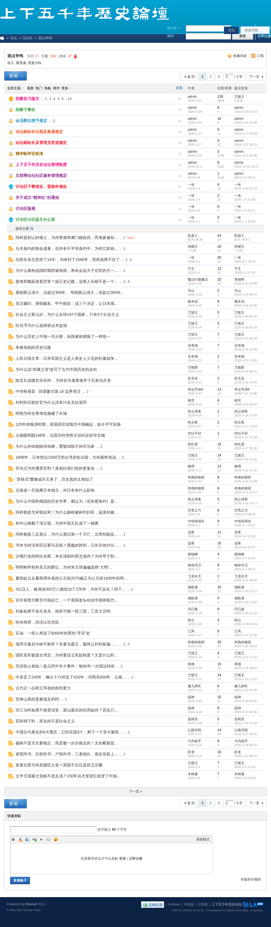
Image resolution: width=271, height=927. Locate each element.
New (130, 238)
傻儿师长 (194, 686)
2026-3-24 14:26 (245, 122)
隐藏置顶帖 (179, 99)
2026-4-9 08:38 (244, 514)
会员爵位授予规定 (31, 120)
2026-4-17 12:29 (245, 437)
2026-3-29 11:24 (245, 613)
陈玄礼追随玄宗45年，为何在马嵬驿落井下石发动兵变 (63, 380)
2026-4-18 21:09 (245, 415)
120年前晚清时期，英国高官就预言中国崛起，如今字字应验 (68, 424)
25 (219, 642)
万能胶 (193, 367)
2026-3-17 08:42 (245, 734)
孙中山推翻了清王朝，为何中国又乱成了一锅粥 (57, 523)
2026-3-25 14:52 (245, 657)
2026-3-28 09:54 (245, 624)
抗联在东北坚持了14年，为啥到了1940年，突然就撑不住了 (68, 259)
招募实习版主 (27, 98)
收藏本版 (240, 56)
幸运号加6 (195, 389)
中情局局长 (196, 521)
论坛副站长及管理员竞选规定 (41, 142)
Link (34, 839)
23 (219, 279)
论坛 (231, 30)
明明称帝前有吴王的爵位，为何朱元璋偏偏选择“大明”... (64, 567)
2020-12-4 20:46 (245, 155)
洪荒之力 (194, 510)
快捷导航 (251, 30)
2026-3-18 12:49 (245, 723)
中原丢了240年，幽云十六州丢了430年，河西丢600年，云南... (71, 677)
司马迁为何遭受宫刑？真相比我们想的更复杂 (55, 468)
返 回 (191, 77)
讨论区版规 (25, 208)
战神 (191, 697)
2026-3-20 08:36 (245, 712)
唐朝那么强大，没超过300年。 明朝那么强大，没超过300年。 (70, 292)
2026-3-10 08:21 (245, 756)
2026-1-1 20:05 (244, 221)
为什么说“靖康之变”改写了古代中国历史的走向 (56, 369)
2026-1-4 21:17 (244, 210)
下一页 (254, 77)
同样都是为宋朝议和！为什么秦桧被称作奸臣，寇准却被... (67, 512)
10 (219, 119)
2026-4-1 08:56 (244, 569)
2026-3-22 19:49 (245, 690)
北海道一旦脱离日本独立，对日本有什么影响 (55, 490)
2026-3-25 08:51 (245, 668)
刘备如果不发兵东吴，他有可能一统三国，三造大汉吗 (63, 611)
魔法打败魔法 (198, 279)
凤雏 (191, 664)
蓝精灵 (193, 719)
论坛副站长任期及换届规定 (39, 131)
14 (219, 236)
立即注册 (264, 36)
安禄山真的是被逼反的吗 (37, 699)
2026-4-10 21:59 (245, 481)
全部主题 (14, 88)
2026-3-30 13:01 (245, 602)
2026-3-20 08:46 (245, 701)
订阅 (260, 56)
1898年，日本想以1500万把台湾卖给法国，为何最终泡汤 (66, 457)
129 (220, 97)
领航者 (193, 587)
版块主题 (22, 228)
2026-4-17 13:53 (245, 426)
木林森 (193, 774)
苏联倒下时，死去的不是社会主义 (45, 721)
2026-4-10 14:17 (245, 503)
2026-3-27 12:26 (245, 635)
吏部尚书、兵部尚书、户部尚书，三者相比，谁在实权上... (67, 754)
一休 (191, 185)
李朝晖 (239, 279)
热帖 (47, 88)
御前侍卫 (194, 565)
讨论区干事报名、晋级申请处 (41, 186)
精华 (56, 88)
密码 (170, 36)
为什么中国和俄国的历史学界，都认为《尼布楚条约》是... (67, 501)
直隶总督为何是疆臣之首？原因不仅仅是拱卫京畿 (59, 765)
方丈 (191, 268)
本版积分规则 (251, 879)
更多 (65, 88)
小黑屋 (203, 904)
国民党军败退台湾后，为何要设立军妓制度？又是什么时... (67, 655)
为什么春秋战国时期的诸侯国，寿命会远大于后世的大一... (67, 270)
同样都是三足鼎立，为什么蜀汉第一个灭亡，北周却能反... (67, 534)
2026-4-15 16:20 (245, 459)
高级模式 (203, 839)
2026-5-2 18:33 (244, 261)
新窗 (179, 88)
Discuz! (32, 904)
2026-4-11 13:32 (245, 470)
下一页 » (135, 791)
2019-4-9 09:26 (244, 177)
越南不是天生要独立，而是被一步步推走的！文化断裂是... (67, 743)
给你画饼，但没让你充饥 (37, 622)
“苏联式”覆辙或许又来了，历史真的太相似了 (54, 479)
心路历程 (194, 730)
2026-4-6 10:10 (244, 536)
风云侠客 (194, 411)
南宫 (191, 400)
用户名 (172, 28)
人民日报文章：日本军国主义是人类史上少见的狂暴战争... (67, 358)
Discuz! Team (32, 910)
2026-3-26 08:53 (245, 646)
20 (219, 258)
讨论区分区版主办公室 (35, 219)
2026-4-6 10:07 (244, 547)
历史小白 (34, 63)
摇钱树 (193, 554)
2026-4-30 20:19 (245, 188)
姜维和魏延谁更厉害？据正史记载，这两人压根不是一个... (67, 281)
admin (192, 97)
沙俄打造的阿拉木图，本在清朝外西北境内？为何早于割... (67, 556)
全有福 (193, 345)
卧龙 (191, 752)
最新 (30, 88)
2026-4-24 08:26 (245, 338)
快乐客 (193, 422)
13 (69, 99)
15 (219, 444)
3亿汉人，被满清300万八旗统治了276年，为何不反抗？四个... (70, 589)
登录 (122, 859)
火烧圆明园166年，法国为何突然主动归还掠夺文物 (60, 435)
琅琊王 (193, 247)
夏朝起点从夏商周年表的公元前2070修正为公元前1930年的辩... (71, 578)
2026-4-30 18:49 (245, 283)
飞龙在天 (194, 576)
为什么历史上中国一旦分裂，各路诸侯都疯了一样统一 (63, 336)
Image (27, 839)
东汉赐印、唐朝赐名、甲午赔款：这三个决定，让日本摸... (67, 303)
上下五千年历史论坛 (226, 904)
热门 (39, 88)
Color (20, 839)
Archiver (174, 904)
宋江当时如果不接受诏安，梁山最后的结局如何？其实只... (67, 710)
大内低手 (194, 741)
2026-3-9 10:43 (244, 767)
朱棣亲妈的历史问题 (33, 347)
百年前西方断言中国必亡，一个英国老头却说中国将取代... (67, 600)
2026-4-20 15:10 (245, 111)
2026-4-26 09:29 (245, 327)
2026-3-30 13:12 (245, 591)
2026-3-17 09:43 (245, 133)
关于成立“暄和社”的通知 (37, 197)
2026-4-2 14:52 (244, 558)
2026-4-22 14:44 (245, 382)
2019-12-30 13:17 (246, 166)
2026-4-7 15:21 (244, 525)
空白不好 (194, 433)
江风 (191, 631)
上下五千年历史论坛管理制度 (41, 164)
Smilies (55, 839)
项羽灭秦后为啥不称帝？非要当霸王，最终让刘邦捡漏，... (67, 644)
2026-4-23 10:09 (245, 349)
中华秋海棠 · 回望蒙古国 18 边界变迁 (48, 391)
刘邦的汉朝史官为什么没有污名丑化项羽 (51, 402)
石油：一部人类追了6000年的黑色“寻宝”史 (53, 633)
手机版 (189, 904)
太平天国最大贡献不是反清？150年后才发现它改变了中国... (68, 776)
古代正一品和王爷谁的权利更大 (43, 688)
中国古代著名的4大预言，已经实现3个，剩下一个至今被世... (69, 732)
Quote (41, 839)
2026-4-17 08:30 (245, 448)
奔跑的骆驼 (196, 477)
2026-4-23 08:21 (245, 371)
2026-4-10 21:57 (245, 492)
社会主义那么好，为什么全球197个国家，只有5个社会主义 (67, 314)
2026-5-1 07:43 (244, 272)
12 (219, 268)
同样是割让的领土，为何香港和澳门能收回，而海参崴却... (67, 237)
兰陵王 (239, 97)
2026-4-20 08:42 (245, 404)
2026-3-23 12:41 (245, 679)
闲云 (191, 620)
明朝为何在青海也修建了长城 (41, 413)
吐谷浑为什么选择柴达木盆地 (41, 325)
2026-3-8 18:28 (244, 778)
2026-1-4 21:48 (244, 199)
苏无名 (21, 63)
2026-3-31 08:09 (245, 580)
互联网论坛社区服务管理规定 (41, 175)
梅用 (191, 466)
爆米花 (193, 301)
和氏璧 (193, 444)
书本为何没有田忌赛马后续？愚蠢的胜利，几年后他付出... (67, 545)
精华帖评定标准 (29, 153)
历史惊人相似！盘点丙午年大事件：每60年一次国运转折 (65, 666)
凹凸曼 (193, 609)
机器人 (193, 236)
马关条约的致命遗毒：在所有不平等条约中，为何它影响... (67, 248)
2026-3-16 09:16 (245, 745)
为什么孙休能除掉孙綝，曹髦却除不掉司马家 (55, 446)
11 (219, 532)
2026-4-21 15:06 (245, 393)
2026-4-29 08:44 (245, 294)
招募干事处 (25, 109)
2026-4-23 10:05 (245, 360)
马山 (191, 290)
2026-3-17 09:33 (245, 144)
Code (48, 839)
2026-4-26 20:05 (245, 305)
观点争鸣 (15, 56)
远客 (191, 532)
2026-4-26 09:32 (245, 316)
